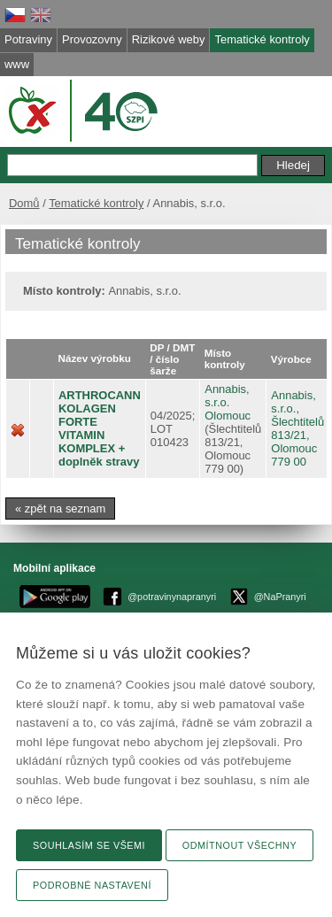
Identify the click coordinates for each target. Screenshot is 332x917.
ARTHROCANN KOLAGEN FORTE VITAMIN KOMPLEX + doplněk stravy (99, 428)
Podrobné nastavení (92, 885)
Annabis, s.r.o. (227, 395)
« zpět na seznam (60, 508)
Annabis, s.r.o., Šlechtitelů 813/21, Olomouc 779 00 (297, 428)
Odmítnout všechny (239, 845)
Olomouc (228, 415)
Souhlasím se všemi (89, 845)
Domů (24, 203)
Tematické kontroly (96, 203)
